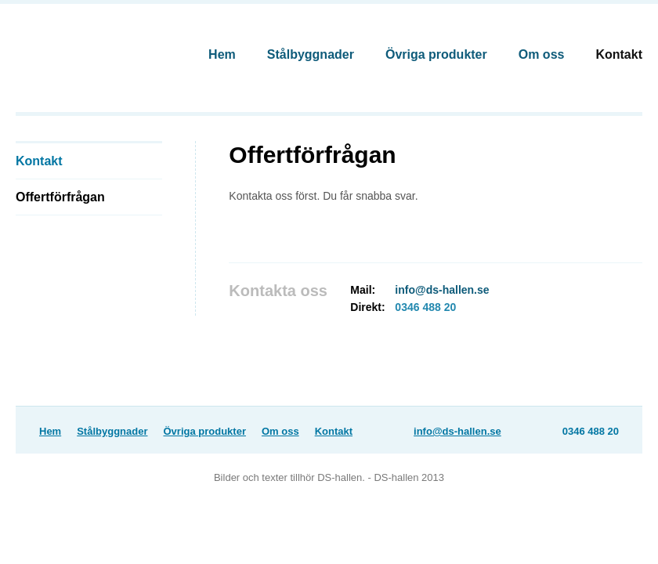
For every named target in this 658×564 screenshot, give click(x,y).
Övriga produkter (436, 54)
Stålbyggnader (310, 54)
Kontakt (618, 54)
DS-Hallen (87, 48)
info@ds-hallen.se (442, 290)
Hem (222, 54)
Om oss (542, 54)
